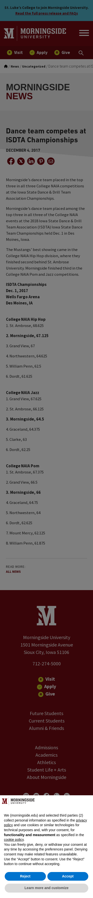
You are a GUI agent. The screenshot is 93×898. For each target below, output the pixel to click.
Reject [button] (25, 876)
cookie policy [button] (14, 840)
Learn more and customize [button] (46, 888)
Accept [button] (68, 876)
